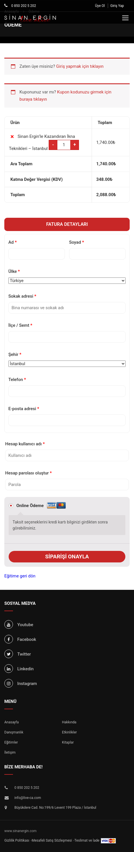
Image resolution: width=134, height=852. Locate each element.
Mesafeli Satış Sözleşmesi (52, 840)
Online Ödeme (41, 505)
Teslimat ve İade (86, 840)
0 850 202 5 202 (23, 6)
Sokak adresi (22, 296)
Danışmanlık (13, 732)
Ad (12, 242)
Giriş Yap (117, 6)
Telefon (17, 379)
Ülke (14, 271)
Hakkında (69, 722)
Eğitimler (11, 742)
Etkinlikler (69, 732)
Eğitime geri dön (19, 576)
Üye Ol (100, 6)
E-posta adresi (23, 408)
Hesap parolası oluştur (28, 473)
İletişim (10, 752)
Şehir (14, 354)
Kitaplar (68, 742)
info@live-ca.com (27, 798)
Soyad (76, 242)
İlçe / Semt (20, 325)
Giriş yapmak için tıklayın (79, 66)
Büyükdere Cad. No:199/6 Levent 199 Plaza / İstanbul (55, 808)
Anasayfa (11, 722)
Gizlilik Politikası (16, 840)
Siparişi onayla (67, 556)
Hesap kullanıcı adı (25, 443)
